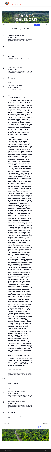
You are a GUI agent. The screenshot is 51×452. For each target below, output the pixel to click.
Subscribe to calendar (43, 426)
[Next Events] (46, 423)
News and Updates (20, 2)
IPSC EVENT (11, 56)
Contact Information (16, 4)
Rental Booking (12, 47)
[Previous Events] (5, 423)
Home (11, 2)
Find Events (37, 24)
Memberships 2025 (37, 2)
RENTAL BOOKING (13, 37)
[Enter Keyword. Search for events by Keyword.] (18, 24)
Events (29, 2)
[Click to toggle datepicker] (19, 29)
